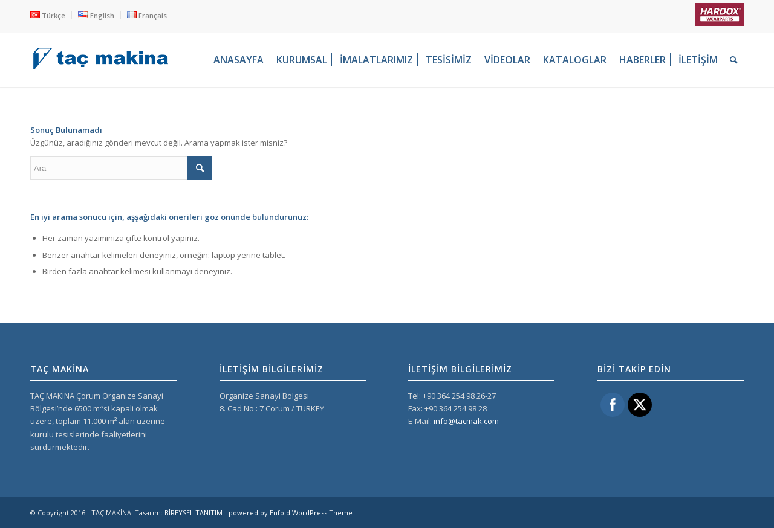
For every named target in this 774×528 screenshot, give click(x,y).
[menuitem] (51, 15)
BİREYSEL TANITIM (193, 512)
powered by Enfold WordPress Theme (291, 512)
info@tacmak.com (466, 421)
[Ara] (734, 60)
